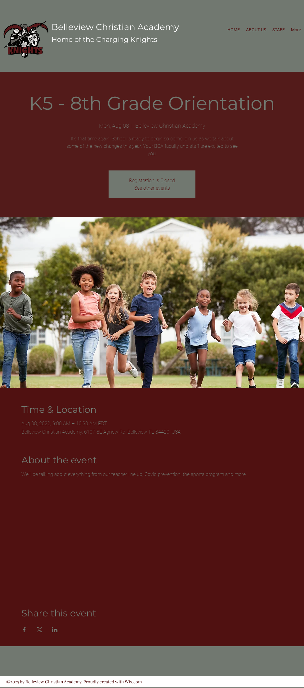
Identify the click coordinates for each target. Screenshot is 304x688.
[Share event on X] (39, 629)
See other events (152, 188)
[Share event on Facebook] (24, 629)
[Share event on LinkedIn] (55, 629)
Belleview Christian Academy (115, 27)
